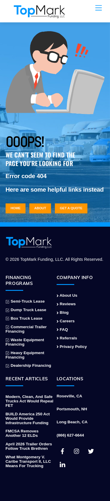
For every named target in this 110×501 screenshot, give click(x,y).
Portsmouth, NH (72, 409)
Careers (66, 321)
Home (16, 208)
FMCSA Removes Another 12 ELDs (22, 433)
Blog (63, 312)
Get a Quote (71, 208)
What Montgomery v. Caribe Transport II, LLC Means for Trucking (28, 461)
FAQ (62, 329)
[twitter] (91, 451)
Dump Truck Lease (26, 310)
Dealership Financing (28, 365)
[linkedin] (62, 464)
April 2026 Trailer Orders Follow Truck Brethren (29, 446)
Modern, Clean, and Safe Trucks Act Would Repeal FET (29, 401)
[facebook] (62, 451)
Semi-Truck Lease (25, 301)
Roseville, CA (69, 396)
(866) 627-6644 (70, 435)
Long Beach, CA (72, 422)
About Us (67, 295)
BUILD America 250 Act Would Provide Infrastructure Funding (28, 418)
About (40, 208)
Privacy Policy (72, 346)
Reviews (66, 304)
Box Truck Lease (24, 318)
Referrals (67, 338)
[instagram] (77, 451)
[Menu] (98, 8)
